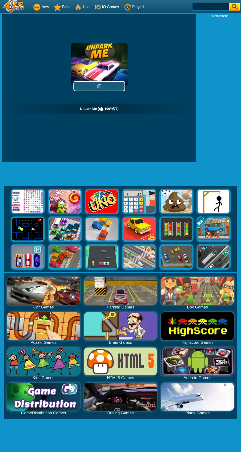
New (41, 7)
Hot (81, 7)
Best (62, 7)
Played (134, 7)
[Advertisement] (218, 88)
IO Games (106, 7)
